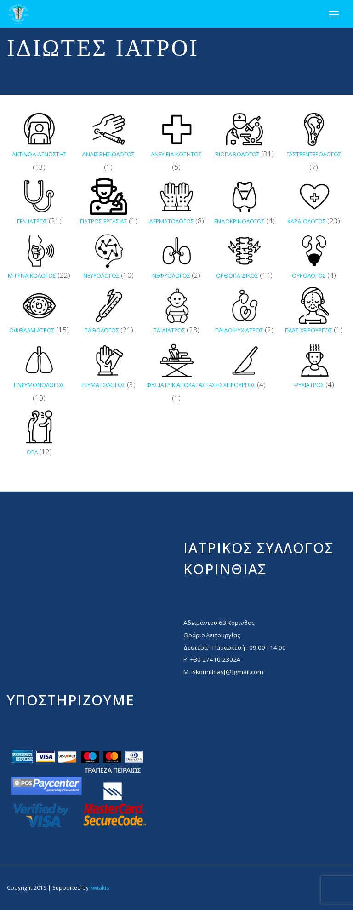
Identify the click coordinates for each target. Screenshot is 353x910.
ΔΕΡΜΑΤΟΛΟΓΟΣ (171, 221)
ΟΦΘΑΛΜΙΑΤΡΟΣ (32, 330)
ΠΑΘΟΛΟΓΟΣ (101, 330)
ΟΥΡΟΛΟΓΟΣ (309, 276)
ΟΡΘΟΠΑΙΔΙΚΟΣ (237, 276)
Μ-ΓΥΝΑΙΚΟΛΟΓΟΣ (32, 276)
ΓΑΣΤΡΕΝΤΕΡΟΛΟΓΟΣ (314, 154)
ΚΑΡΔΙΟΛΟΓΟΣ (306, 221)
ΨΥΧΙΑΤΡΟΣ (308, 385)
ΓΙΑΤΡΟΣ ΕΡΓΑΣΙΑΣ (103, 221)
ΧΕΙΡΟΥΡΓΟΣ (239, 385)
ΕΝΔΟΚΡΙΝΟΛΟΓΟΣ (239, 221)
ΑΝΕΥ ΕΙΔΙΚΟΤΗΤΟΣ (176, 154)
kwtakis (99, 887)
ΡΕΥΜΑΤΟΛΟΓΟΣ (103, 385)
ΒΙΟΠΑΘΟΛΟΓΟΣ (237, 154)
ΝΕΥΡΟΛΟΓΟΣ (101, 276)
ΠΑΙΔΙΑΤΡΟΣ (169, 330)
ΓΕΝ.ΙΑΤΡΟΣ (32, 221)
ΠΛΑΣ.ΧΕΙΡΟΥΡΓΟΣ (308, 330)
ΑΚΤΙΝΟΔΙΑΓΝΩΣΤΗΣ (39, 154)
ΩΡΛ (32, 452)
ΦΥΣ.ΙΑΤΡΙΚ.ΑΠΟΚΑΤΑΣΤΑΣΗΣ (184, 385)
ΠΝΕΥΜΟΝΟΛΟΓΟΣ (39, 385)
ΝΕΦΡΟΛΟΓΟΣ (171, 276)
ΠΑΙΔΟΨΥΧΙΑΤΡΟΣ (239, 330)
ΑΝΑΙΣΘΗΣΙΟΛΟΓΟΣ (108, 154)
